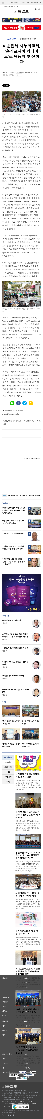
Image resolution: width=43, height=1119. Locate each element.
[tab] (8, 762)
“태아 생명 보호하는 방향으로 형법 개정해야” (13, 522)
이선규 (4, 695)
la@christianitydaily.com (28, 72)
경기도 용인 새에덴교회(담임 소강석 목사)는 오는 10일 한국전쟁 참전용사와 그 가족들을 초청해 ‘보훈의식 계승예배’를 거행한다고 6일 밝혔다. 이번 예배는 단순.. (28, 904)
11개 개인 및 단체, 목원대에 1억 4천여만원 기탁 (27, 1011)
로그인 (39, 2)
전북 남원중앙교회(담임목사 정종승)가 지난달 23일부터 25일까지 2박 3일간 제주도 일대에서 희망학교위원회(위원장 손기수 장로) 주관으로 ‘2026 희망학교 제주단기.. (27, 866)
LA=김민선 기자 (14, 72)
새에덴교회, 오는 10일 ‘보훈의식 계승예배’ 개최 (27, 894)
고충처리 (33, 1104)
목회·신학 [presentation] (7, 777)
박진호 (4, 651)
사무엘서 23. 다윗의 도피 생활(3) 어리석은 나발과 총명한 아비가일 (15, 635)
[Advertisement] (21, 477)
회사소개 (5, 1102)
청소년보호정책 (23, 1104)
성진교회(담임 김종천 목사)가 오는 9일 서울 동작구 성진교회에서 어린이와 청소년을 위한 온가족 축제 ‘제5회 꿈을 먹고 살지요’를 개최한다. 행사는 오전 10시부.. (28, 785)
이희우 (4, 639)
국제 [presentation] (8, 782)
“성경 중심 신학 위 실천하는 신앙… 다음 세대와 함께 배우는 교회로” (13, 561)
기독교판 (15, 2)
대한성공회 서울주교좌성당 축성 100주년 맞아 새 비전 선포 (28, 815)
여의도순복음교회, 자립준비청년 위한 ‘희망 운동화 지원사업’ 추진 (27, 971)
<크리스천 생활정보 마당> (32, 458)
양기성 (4, 678)
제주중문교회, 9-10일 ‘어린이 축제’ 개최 (27, 932)
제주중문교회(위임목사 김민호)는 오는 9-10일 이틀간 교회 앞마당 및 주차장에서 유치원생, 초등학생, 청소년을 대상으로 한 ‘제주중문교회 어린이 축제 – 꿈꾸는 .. (28, 941)
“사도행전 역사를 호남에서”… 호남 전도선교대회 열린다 (27, 1050)
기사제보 (29, 1102)
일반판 (23, 2)
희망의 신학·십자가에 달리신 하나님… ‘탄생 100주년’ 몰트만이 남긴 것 (13, 510)
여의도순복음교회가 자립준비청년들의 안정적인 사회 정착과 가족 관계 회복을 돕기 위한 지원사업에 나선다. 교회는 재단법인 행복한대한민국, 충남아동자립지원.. (27, 982)
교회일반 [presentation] (8, 762)
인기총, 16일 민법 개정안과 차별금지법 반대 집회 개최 (13, 547)
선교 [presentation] (8, 772)
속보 (4, 495)
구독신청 (33, 2)
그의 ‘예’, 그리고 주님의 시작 (13, 533)
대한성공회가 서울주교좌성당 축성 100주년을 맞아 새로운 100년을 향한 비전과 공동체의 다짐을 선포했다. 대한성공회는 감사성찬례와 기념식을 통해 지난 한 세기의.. (27, 825)
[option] (12, 715)
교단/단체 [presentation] (8, 767)
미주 (28, 2)
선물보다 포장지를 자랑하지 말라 (15, 648)
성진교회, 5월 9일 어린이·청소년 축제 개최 (27, 775)
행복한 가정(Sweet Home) (13, 675)
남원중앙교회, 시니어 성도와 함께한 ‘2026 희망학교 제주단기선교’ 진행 (27, 855)
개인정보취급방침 (10, 1104)
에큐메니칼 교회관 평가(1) (12, 620)
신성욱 (4, 667)
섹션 (3, 3)
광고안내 (13, 1102)
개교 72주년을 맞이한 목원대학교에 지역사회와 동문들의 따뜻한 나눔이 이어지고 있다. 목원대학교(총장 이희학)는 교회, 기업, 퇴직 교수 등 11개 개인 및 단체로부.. (27, 1020)
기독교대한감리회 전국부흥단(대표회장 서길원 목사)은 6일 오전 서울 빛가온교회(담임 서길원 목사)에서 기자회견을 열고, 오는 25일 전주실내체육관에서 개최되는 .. (28, 1060)
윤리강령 (7, 1107)
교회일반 (11, 39)
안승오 (4, 623)
